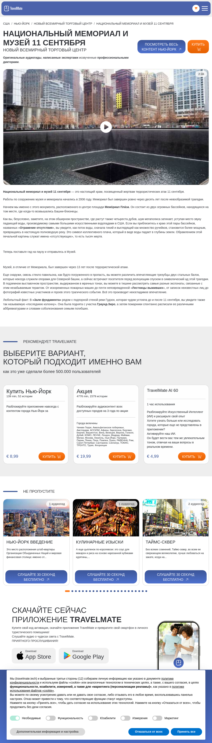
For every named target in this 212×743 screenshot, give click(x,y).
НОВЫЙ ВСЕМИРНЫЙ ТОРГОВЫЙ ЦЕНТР (63, 23)
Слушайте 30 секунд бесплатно (36, 577)
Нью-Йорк (22, 23)
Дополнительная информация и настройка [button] (47, 731)
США (6, 23)
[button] (67, 591)
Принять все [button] (186, 731)
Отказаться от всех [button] (149, 731)
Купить (198, 47)
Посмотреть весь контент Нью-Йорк (162, 47)
